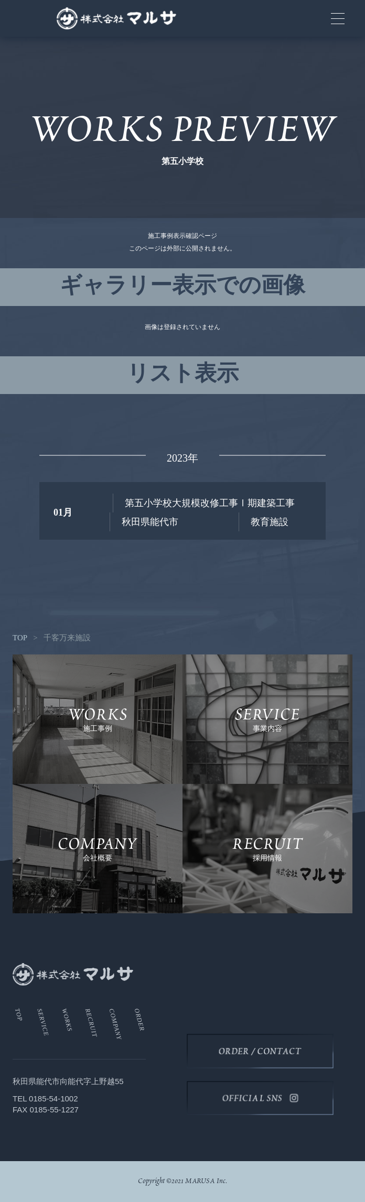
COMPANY (115, 1024)
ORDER (139, 1020)
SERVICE (43, 1022)
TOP (20, 637)
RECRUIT (91, 1023)
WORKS (66, 1020)
